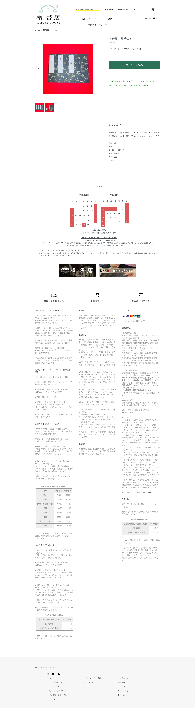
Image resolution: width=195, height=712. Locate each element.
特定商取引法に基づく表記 (118, 86)
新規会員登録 (122, 10)
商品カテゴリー (87, 19)
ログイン (135, 10)
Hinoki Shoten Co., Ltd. (98, 707)
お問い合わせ (152, 689)
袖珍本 (56, 31)
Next (97, 70)
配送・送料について (96, 676)
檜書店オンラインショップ (45, 672)
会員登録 (150, 676)
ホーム (37, 31)
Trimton (110, 707)
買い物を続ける (144, 86)
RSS (122, 676)
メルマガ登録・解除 (128, 672)
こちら (149, 497)
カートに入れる (134, 66)
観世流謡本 (47, 31)
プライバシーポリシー (97, 693)
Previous (39, 70)
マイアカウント (153, 672)
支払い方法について (96, 685)
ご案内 (109, 19)
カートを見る (152, 685)
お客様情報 (109, 10)
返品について (132, 86)
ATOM (128, 676)
